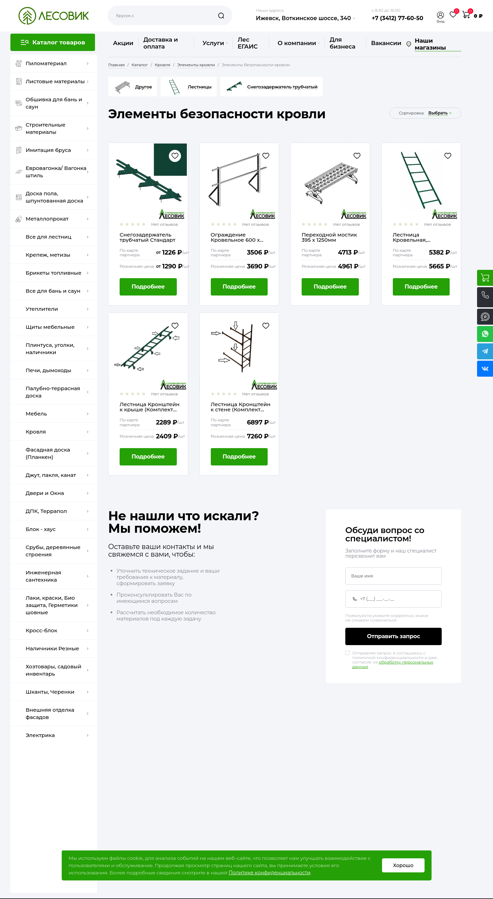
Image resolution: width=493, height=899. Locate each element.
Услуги (214, 43)
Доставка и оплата (161, 43)
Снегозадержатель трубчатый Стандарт (147, 237)
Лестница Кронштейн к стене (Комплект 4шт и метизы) (241, 407)
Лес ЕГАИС (248, 43)
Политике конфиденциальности (269, 873)
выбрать (438, 113)
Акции (123, 43)
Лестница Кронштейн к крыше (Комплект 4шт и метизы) (150, 407)
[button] (440, 15)
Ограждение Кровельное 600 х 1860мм (235, 237)
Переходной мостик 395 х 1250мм (329, 237)
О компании (299, 43)
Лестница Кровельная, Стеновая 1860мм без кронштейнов (422, 237)
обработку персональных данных (392, 664)
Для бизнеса (342, 43)
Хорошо (403, 865)
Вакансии (386, 43)
